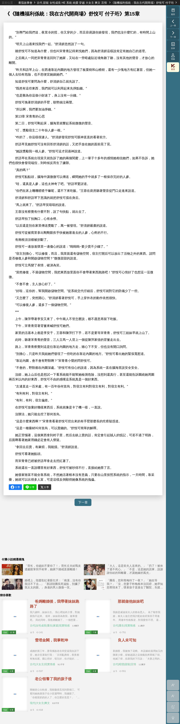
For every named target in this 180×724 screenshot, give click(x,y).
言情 (104, 2)
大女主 (90, 2)
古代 (39, 2)
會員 (173, 67)
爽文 (97, 2)
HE (63, 2)
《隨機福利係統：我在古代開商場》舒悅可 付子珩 (142, 2)
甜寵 (46, 2)
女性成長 (55, 2)
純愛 (75, 2)
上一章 (173, 23)
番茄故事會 (25, 2)
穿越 (82, 2)
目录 (173, 45)
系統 (69, 2)
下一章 (83, 502)
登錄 (173, 56)
